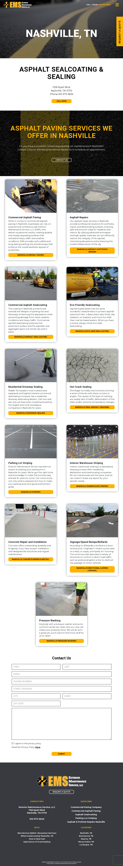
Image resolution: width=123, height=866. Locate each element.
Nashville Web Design (61, 863)
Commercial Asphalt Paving (86, 811)
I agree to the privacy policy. (27, 743)
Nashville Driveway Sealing (30, 413)
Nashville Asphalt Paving (30, 255)
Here (37, 747)
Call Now (62, 101)
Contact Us (61, 160)
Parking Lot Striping (86, 818)
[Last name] (87, 667)
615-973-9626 (105, 5)
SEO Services (73, 863)
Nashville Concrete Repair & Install (31, 559)
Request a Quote (61, 792)
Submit (61, 754)
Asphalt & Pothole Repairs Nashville (86, 822)
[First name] (36, 667)
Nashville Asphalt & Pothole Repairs (92, 250)
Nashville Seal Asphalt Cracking (92, 407)
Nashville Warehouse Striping (92, 486)
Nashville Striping (30, 492)
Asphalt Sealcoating (86, 814)
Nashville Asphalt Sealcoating (30, 337)
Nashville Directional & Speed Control (92, 569)
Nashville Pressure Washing (61, 641)
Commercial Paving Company (86, 807)
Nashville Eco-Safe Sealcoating (92, 331)
